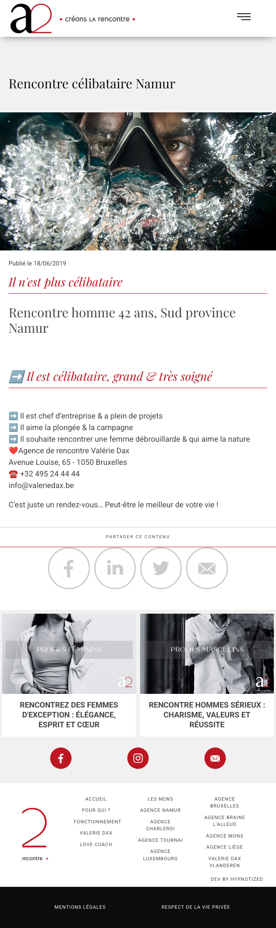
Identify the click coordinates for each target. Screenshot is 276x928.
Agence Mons (224, 836)
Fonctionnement (98, 822)
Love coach (96, 844)
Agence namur (160, 810)
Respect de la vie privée (196, 907)
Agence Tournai (160, 840)
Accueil (96, 799)
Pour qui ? (96, 810)
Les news (161, 799)
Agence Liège (225, 847)
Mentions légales (79, 907)
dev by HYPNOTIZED (237, 879)
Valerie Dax (96, 833)
